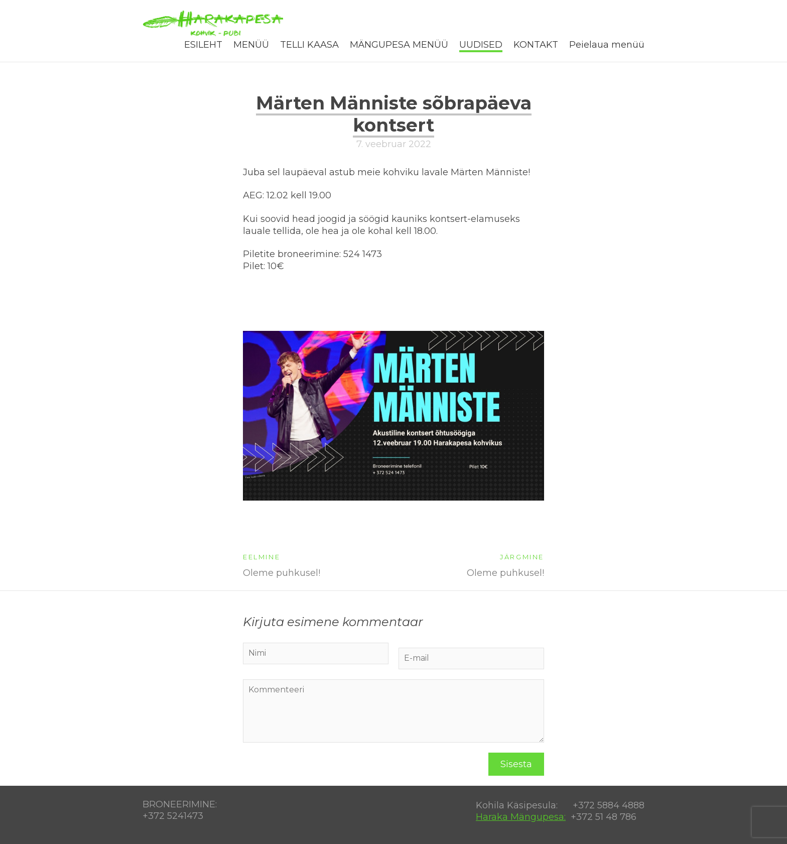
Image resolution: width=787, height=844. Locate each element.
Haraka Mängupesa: (521, 816)
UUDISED (480, 44)
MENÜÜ (251, 44)
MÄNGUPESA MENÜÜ (399, 44)
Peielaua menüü (606, 44)
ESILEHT (203, 44)
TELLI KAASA (309, 44)
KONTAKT (535, 44)
